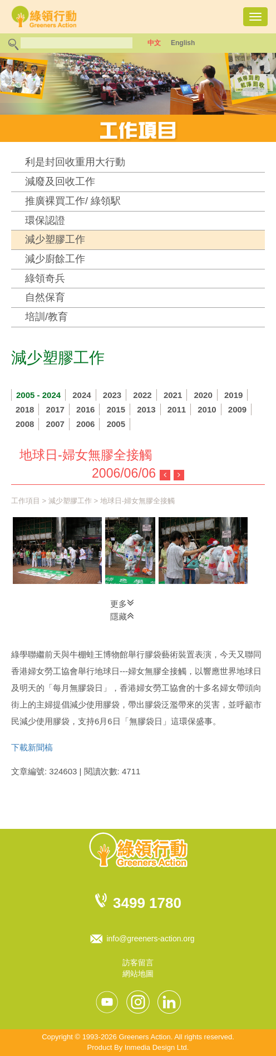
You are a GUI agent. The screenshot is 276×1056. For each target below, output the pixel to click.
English (183, 43)
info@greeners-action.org (150, 938)
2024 (81, 395)
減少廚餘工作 (55, 258)
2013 (146, 409)
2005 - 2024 (38, 395)
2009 (237, 409)
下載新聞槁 (32, 747)
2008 (25, 424)
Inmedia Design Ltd (156, 1047)
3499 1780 (147, 903)
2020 (203, 395)
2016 (85, 409)
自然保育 (45, 297)
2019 (233, 395)
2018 (25, 409)
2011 (176, 409)
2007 (55, 424)
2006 (85, 424)
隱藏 (122, 615)
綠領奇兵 (45, 278)
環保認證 (45, 220)
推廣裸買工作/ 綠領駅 (73, 201)
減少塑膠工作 (55, 239)
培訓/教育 (46, 316)
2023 (112, 395)
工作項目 (25, 501)
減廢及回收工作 (60, 181)
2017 (55, 409)
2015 (116, 409)
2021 (173, 395)
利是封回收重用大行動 (75, 162)
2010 (207, 409)
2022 (142, 395)
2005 (116, 424)
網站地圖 (138, 973)
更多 (122, 602)
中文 (154, 43)
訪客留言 (138, 962)
